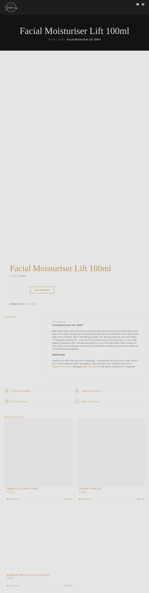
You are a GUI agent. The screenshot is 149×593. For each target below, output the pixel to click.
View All (32, 303)
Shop (61, 39)
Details (69, 499)
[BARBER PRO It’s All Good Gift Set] (38, 539)
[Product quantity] (18, 290)
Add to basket (42, 290)
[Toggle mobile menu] (143, 4)
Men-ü (24, 303)
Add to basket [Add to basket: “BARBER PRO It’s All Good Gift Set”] (13, 585)
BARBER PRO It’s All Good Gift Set (27, 575)
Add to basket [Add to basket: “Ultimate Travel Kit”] (86, 499)
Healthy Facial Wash (62, 366)
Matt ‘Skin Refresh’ (92, 366)
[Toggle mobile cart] (137, 4)
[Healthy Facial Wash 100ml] (38, 452)
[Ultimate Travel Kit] (111, 452)
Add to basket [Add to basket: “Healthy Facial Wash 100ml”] (13, 499)
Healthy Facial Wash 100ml (22, 488)
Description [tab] (10, 316)
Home (52, 39)
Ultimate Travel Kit (90, 488)
